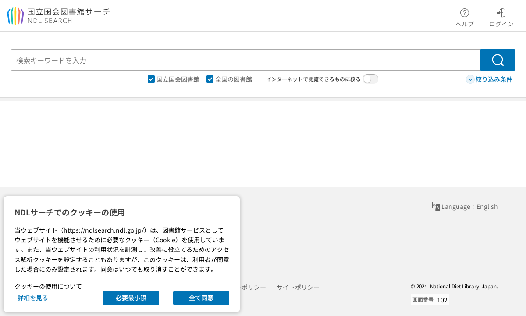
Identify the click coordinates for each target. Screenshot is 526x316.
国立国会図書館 (173, 79)
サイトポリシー (298, 287)
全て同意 (201, 297)
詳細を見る (33, 297)
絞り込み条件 (489, 79)
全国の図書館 (229, 79)
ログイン (501, 16)
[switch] (370, 79)
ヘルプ (464, 16)
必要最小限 (131, 297)
